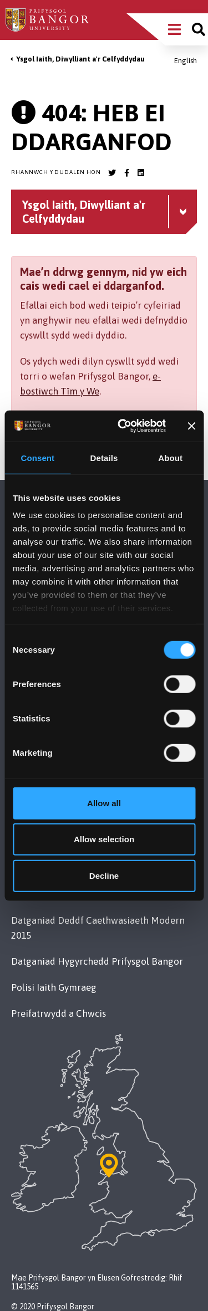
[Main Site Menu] (174, 29)
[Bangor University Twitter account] (112, 173)
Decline (104, 875)
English (185, 60)
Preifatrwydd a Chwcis (58, 1013)
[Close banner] (191, 426)
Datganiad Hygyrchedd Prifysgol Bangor (97, 961)
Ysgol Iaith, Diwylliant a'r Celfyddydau (80, 59)
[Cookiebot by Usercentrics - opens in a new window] (122, 426)
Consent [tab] (37, 457)
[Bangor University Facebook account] (126, 173)
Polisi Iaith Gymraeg (54, 987)
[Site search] (198, 29)
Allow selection (104, 839)
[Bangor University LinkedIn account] (141, 173)
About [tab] (170, 457)
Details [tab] (104, 457)
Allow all (104, 802)
